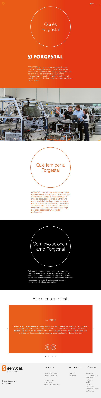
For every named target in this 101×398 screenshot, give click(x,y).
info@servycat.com (50, 375)
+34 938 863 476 (51, 373)
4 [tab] (56, 356)
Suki (9, 383)
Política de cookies (89, 381)
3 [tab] (52, 356)
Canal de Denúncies (90, 385)
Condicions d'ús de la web (92, 376)
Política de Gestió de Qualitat (92, 390)
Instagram (72, 375)
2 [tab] (49, 356)
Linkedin (72, 373)
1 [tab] (45, 356)
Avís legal (89, 373)
